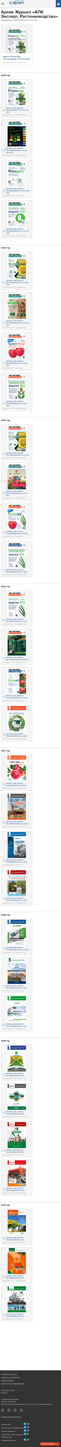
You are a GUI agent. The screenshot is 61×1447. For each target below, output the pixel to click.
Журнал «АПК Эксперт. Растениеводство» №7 (15, 1074)
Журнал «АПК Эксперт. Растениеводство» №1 (15, 1315)
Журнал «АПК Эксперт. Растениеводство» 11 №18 (16, 620)
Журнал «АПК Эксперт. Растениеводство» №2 (15, 1277)
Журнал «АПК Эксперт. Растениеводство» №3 (15, 1239)
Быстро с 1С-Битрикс (48, 1444)
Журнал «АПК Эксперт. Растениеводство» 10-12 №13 (17, 822)
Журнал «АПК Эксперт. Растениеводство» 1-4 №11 (16, 899)
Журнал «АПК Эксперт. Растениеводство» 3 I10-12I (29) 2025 (16, 150)
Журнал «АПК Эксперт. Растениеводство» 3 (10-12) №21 (17, 493)
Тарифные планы (8, 1390)
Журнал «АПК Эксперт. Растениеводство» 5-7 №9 (16, 987)
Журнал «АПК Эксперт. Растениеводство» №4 (15, 1189)
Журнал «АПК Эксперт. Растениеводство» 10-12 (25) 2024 (17, 323)
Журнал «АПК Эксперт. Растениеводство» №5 (15, 1151)
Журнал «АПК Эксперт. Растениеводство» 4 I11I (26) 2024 (17, 282)
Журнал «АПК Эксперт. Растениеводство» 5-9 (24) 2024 (16, 363)
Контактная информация (12, 1384)
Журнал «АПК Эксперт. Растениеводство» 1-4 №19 (16, 571)
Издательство (7, 1381)
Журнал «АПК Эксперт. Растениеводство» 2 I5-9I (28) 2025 (17, 191)
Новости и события (10, 1377)
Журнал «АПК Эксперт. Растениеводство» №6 (15, 1113)
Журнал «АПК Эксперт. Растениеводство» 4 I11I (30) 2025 (17, 110)
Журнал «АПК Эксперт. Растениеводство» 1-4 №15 (16, 735)
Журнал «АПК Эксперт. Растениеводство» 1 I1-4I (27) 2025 (17, 231)
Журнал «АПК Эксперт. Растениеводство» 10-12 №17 (17, 658)
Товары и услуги (9, 1374)
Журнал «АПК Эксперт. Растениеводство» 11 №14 (16, 784)
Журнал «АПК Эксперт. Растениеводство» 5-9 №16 (16, 697)
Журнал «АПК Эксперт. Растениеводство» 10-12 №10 (17, 948)
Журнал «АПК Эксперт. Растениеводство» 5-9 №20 (17, 532)
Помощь (4, 1393)
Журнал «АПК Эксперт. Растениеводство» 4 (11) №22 (17, 454)
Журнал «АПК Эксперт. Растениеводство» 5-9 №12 (16, 861)
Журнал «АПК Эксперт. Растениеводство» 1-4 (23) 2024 (16, 403)
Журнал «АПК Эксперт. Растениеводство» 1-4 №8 (16, 1025)
